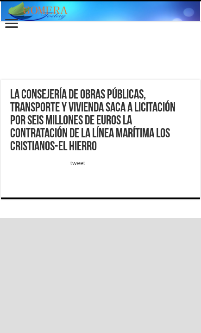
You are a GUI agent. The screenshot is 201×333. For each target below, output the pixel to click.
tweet (77, 163)
